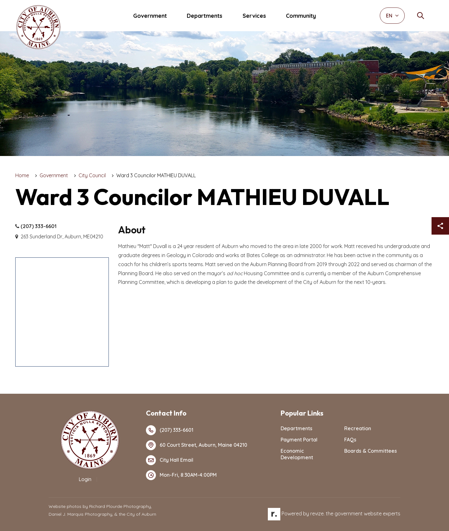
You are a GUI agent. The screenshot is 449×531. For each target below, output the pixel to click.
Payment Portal (299, 439)
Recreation (357, 428)
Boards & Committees (370, 451)
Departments (204, 15)
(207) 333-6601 (35, 226)
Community (301, 15)
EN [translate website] (392, 15)
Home (22, 175)
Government (150, 15)
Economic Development (297, 454)
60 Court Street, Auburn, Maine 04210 (196, 445)
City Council (92, 175)
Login (85, 479)
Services (254, 15)
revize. (317, 513)
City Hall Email (169, 460)
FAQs (350, 439)
